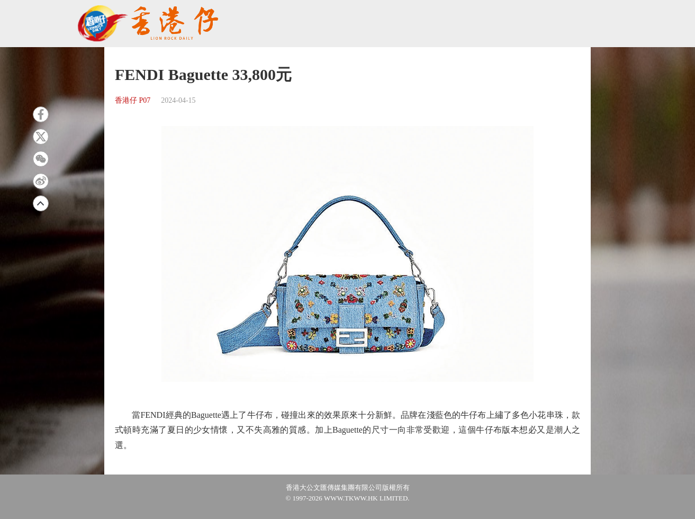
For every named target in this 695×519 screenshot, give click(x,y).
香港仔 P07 (132, 100)
